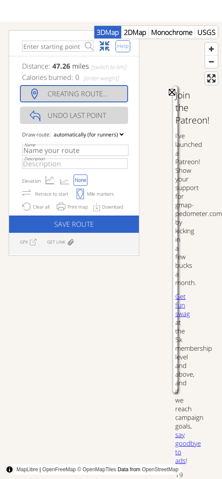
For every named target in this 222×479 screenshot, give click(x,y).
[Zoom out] (211, 61)
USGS (206, 32)
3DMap (108, 32)
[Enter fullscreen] (211, 78)
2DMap (135, 32)
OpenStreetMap (160, 469)
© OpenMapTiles (96, 469)
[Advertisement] (81, 359)
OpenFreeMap (59, 469)
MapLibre (27, 469)
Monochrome (172, 32)
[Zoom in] (211, 49)
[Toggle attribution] (9, 469)
